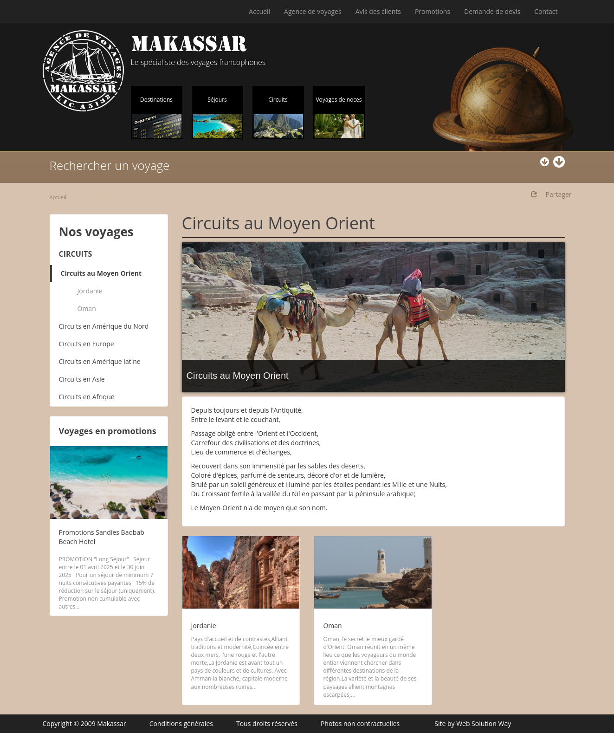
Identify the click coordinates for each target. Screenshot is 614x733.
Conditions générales (181, 723)
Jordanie (90, 290)
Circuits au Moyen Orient (101, 273)
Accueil (259, 11)
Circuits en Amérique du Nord (104, 326)
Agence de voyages (313, 11)
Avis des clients (378, 11)
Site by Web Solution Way (472, 723)
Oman (87, 308)
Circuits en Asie (82, 379)
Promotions (432, 11)
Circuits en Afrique (87, 396)
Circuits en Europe (86, 343)
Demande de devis (492, 11)
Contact (545, 11)
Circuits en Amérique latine (100, 361)
